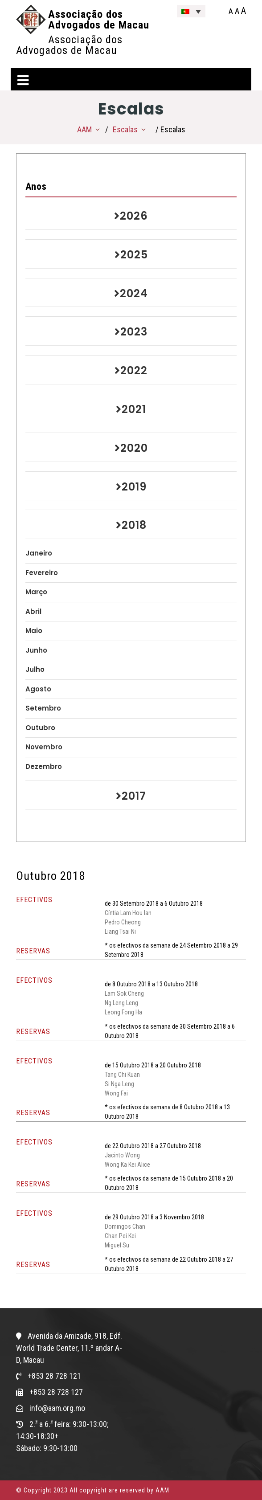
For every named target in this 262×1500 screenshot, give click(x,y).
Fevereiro (41, 572)
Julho (35, 669)
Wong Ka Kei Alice (127, 1164)
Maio (33, 630)
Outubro (40, 727)
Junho (36, 650)
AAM (84, 129)
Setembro (43, 708)
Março (36, 592)
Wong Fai (116, 1093)
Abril (33, 611)
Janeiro (38, 553)
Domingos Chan (125, 1226)
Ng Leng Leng (121, 1002)
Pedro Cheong (123, 922)
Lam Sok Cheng (124, 993)
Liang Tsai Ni (120, 931)
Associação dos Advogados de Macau (98, 19)
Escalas (125, 129)
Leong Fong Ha (123, 1012)
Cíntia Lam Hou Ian (128, 912)
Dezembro (43, 766)
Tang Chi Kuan (122, 1074)
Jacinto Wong (122, 1155)
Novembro (43, 747)
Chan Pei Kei (120, 1235)
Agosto (38, 689)
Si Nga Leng (119, 1083)
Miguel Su (117, 1245)
